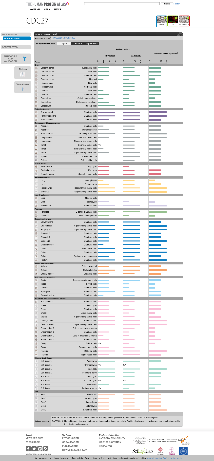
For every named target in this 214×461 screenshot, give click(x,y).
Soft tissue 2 (46, 376)
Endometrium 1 (47, 328)
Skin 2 (43, 410)
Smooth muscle (47, 174)
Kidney (44, 266)
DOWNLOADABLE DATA (74, 450)
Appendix (45, 126)
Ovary (43, 343)
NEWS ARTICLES (34, 438)
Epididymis (45, 291)
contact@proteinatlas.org (39, 454)
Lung (43, 180)
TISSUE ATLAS (9, 34)
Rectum (44, 260)
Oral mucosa (46, 226)
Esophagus (46, 229)
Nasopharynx (46, 188)
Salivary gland (47, 222)
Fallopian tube (47, 301)
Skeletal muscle (48, 170)
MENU (35, 9)
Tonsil (43, 145)
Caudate (44, 91)
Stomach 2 (45, 237)
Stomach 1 (45, 233)
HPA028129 (57, 38)
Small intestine (47, 245)
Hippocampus (47, 83)
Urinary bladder (47, 274)
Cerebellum (46, 98)
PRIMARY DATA (12, 38)
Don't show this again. (172, 458)
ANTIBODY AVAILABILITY (112, 438)
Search (167, 4)
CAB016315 (69, 38)
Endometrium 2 (47, 336)
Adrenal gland (47, 120)
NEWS (57, 9)
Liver (43, 198)
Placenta (44, 351)
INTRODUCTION (70, 438)
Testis (43, 280)
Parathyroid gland (48, 116)
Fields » (177, 4)
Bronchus (45, 192)
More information (154, 458)
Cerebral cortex (47, 68)
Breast (43, 305)
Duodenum (45, 241)
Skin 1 (43, 394)
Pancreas (45, 212)
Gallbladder (46, 205)
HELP (47, 9)
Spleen (44, 156)
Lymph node (46, 137)
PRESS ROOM (33, 442)
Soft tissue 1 (46, 361)
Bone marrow (46, 133)
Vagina (44, 317)
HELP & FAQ (105, 446)
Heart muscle (46, 166)
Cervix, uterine (47, 320)
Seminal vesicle (47, 295)
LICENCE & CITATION (110, 442)
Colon (43, 248)
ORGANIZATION (70, 442)
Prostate (44, 288)
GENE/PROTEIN (10, 47)
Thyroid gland (47, 112)
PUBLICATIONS (70, 446)
